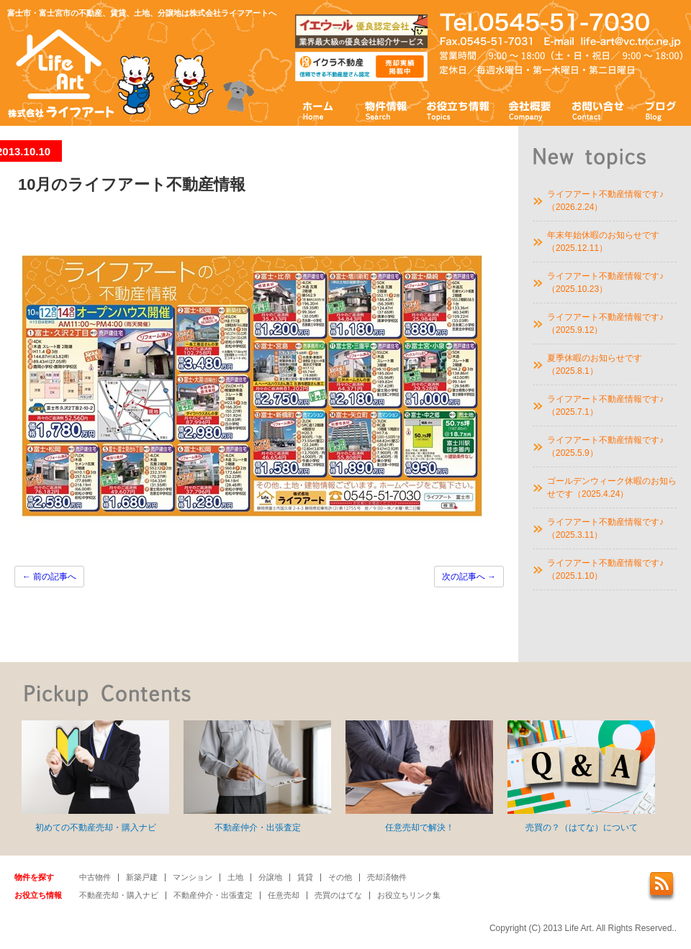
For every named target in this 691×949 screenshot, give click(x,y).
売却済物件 (387, 877)
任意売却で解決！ (419, 776)
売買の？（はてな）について (581, 776)
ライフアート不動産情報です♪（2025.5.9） (605, 446)
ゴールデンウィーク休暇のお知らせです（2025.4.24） (612, 487)
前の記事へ (49, 577)
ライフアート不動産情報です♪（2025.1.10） (605, 569)
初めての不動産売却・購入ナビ (95, 776)
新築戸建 (142, 877)
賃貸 (305, 877)
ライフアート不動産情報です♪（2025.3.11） (605, 528)
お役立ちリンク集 (409, 895)
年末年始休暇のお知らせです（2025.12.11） (603, 241)
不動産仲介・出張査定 (257, 776)
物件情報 (385, 109)
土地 (235, 877)
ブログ (661, 109)
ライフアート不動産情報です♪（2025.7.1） (605, 405)
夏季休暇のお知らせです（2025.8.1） (594, 364)
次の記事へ (469, 577)
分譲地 (270, 877)
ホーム (319, 109)
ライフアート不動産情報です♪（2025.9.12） (605, 323)
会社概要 (530, 109)
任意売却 (283, 895)
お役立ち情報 (457, 109)
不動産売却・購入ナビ (118, 895)
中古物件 (95, 877)
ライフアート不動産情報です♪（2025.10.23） (605, 282)
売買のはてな (338, 895)
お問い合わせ (598, 109)
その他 (340, 877)
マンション (192, 877)
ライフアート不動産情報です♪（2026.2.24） (605, 200)
